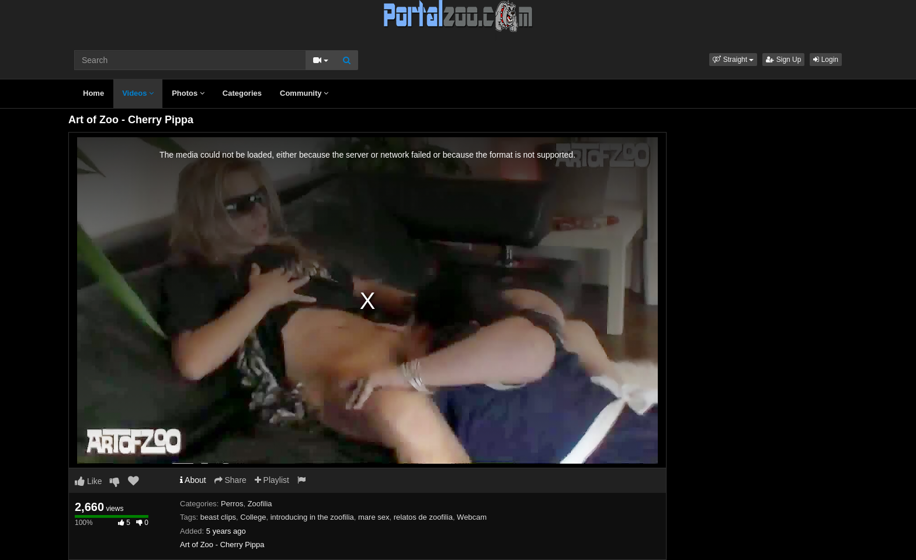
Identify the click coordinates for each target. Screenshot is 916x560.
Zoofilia (260, 503)
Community (304, 93)
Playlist (272, 480)
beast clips (218, 517)
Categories (242, 93)
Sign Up (783, 59)
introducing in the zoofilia (312, 517)
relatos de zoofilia (423, 517)
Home (93, 93)
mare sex (373, 517)
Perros (232, 503)
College (253, 517)
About (193, 480)
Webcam (472, 517)
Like (88, 481)
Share (230, 480)
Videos (138, 93)
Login (825, 59)
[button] (733, 59)
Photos (188, 93)
